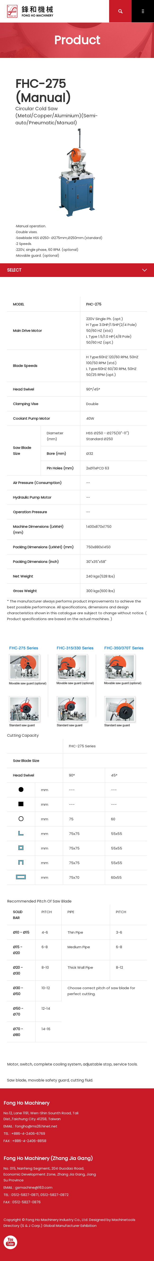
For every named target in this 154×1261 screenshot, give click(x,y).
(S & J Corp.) (31, 1225)
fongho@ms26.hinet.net (36, 1126)
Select (14, 270)
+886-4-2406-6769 (28, 1133)
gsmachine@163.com (33, 1187)
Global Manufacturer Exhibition (70, 1225)
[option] (77, 172)
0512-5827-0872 (54, 1194)
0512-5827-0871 (25, 1194)
